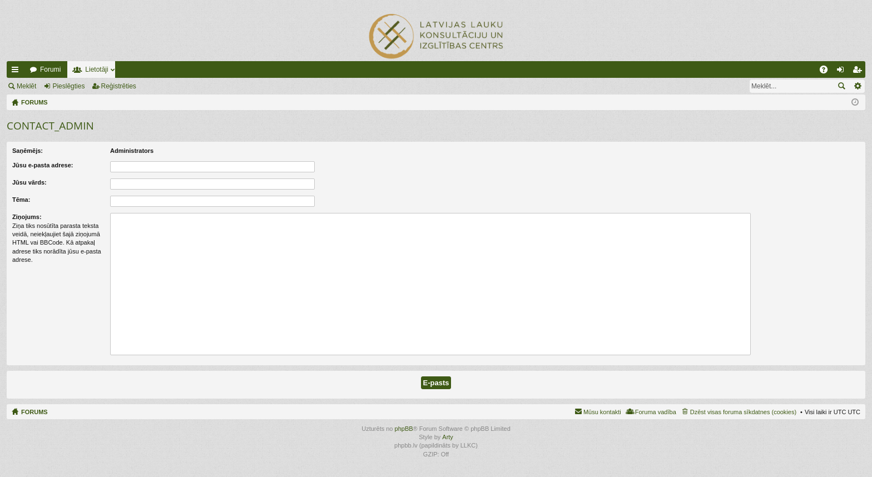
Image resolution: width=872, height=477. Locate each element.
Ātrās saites (17, 72)
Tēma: (21, 199)
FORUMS (34, 412)
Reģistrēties (118, 86)
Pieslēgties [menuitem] (843, 72)
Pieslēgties (68, 86)
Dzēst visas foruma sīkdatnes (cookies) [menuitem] (743, 412)
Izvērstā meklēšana (857, 86)
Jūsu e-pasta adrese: (42, 165)
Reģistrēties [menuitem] (859, 72)
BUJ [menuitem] (827, 72)
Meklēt (26, 86)
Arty (447, 437)
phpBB (404, 428)
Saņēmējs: (27, 150)
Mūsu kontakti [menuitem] (602, 412)
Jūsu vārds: (29, 182)
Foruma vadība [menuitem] (655, 412)
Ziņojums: (27, 216)
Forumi (50, 69)
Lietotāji (96, 69)
